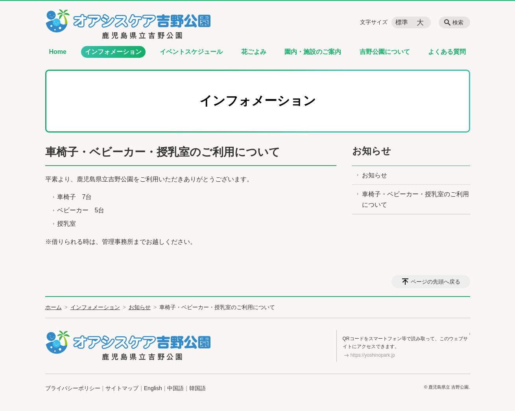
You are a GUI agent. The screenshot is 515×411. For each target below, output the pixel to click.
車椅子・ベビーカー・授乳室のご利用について (415, 199)
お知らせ (371, 151)
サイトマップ (121, 388)
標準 (401, 22)
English (153, 388)
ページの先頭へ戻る (435, 281)
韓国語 (197, 388)
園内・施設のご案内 (312, 51)
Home (57, 51)
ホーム (53, 307)
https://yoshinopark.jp (373, 355)
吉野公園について (385, 51)
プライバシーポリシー (72, 388)
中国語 (175, 388)
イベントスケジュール (191, 51)
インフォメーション (113, 51)
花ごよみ (253, 51)
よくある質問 (447, 51)
